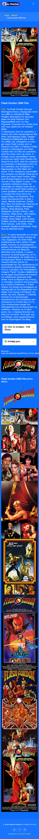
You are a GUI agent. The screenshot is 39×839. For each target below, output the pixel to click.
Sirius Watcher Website (24, 834)
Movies (14, 15)
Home (7, 15)
